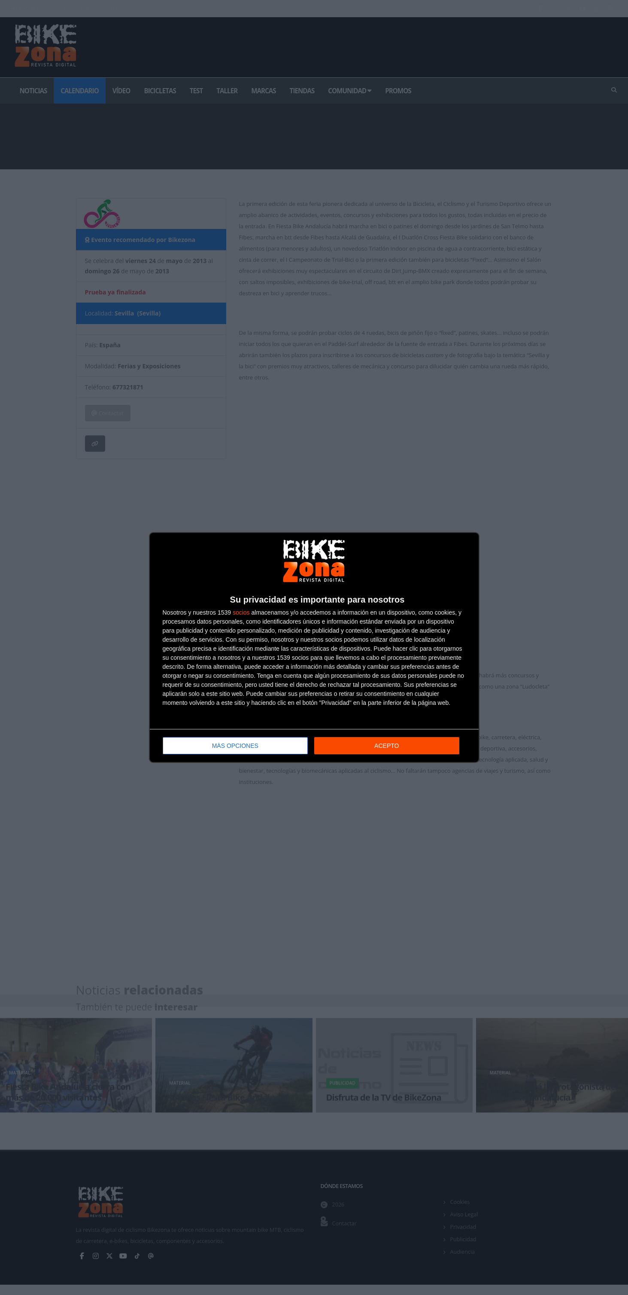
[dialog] (314, 647)
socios (241, 612)
